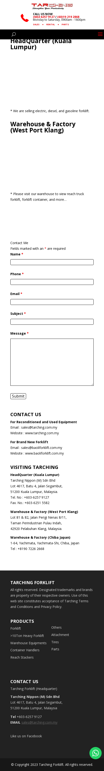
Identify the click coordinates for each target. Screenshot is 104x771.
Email (16, 293)
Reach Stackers (22, 657)
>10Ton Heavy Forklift (27, 635)
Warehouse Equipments (28, 643)
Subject (18, 313)
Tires (55, 642)
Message (19, 333)
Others (56, 627)
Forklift (15, 628)
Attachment (60, 634)
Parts (55, 649)
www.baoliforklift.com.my (44, 453)
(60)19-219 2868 (68, 17)
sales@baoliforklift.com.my (41, 447)
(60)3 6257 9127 (44, 17)
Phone (17, 274)
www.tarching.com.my (42, 433)
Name (16, 254)
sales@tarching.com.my (39, 427)
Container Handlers (25, 650)
